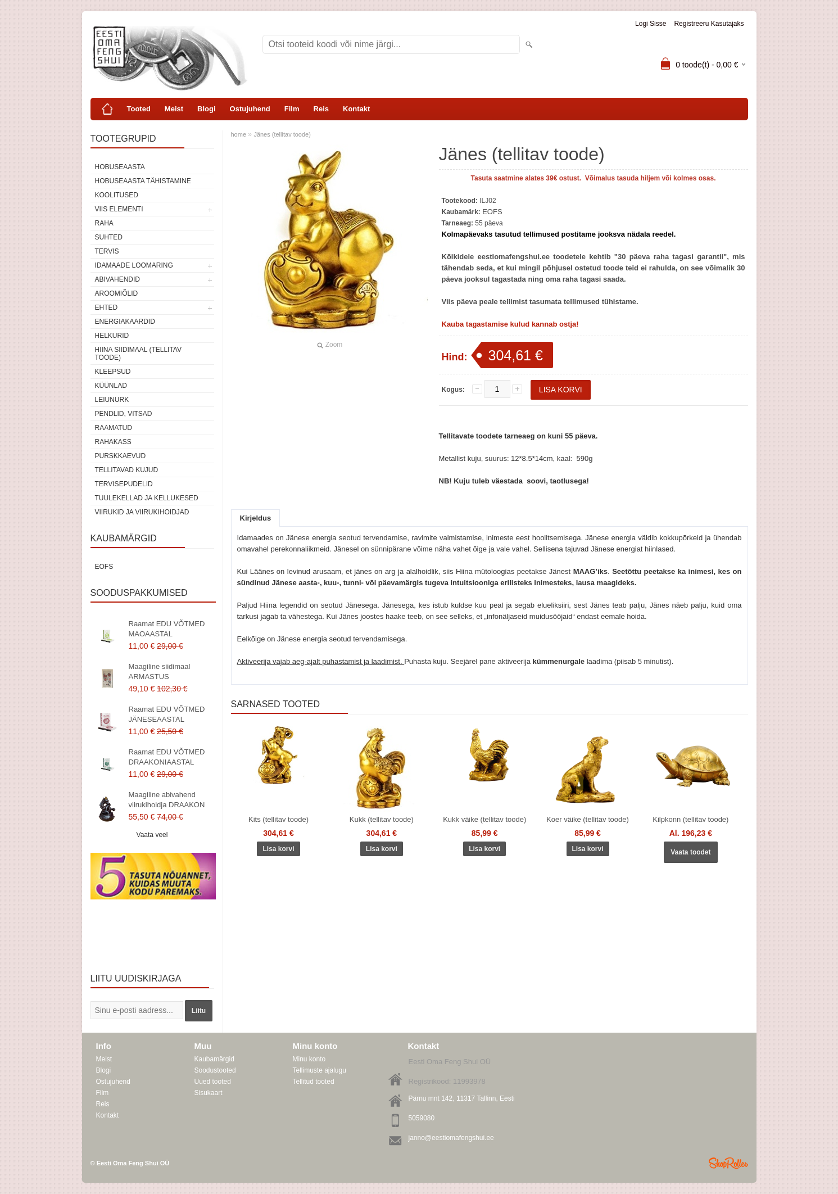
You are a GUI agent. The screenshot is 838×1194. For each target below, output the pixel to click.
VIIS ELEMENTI (119, 209)
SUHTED (109, 237)
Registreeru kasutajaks (709, 24)
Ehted (106, 307)
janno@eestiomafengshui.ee (451, 1138)
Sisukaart (208, 1093)
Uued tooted (212, 1082)
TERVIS (107, 251)
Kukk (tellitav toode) (382, 819)
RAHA (104, 223)
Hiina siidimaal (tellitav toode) (138, 353)
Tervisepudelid (124, 484)
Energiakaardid (125, 321)
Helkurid (112, 336)
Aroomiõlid (116, 293)
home (239, 134)
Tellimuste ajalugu (319, 1070)
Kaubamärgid (214, 1059)
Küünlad (111, 386)
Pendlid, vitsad (123, 414)
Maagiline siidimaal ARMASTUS (160, 671)
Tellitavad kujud (126, 470)
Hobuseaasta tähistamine (143, 181)
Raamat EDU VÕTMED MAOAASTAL (167, 628)
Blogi (206, 109)
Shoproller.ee (728, 1163)
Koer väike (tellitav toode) (587, 819)
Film (292, 109)
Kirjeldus (255, 518)
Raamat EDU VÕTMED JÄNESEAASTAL (167, 714)
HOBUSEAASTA (120, 167)
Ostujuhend (250, 109)
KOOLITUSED (116, 195)
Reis (321, 109)
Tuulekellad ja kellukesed (146, 498)
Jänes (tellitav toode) (282, 134)
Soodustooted (215, 1070)
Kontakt (356, 109)
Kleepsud (113, 372)
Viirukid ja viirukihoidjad (142, 512)
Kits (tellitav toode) (278, 819)
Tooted (139, 109)
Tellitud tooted (313, 1082)
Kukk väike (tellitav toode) (484, 819)
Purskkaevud (120, 456)
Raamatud (113, 428)
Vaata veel (152, 835)
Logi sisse (650, 24)
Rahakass (113, 442)
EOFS (104, 567)
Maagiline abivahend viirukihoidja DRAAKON (167, 799)
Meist (174, 109)
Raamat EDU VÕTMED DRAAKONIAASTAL (167, 757)
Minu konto (309, 1059)
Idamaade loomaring (134, 265)
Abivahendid (117, 279)
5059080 (422, 1118)
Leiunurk (112, 400)
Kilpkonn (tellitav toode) (690, 819)
